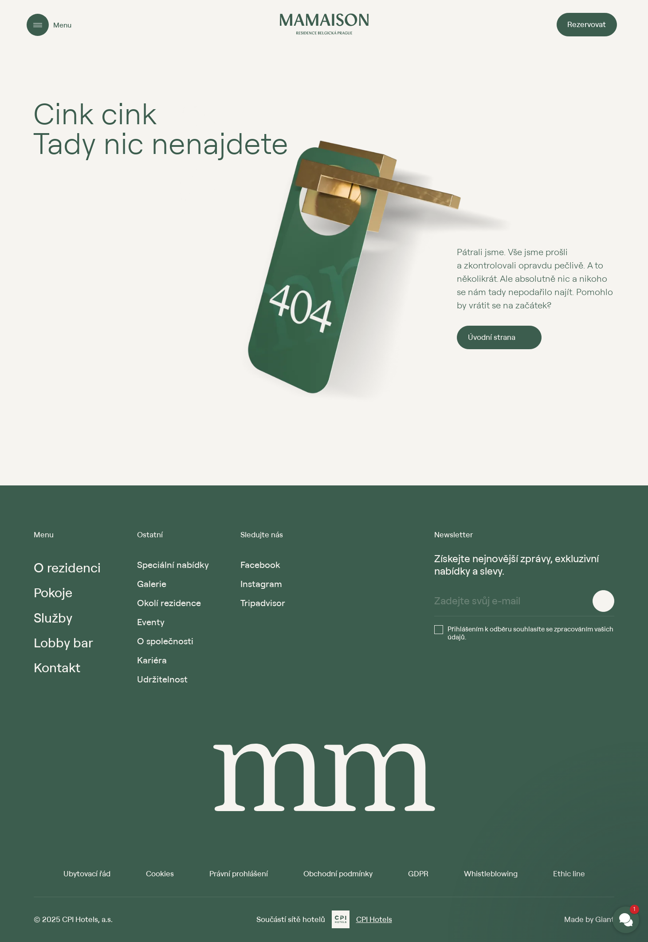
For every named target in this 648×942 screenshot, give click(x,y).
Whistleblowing (491, 873)
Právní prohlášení (238, 873)
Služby (53, 617)
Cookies (160, 873)
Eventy (151, 621)
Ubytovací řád (86, 873)
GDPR (418, 873)
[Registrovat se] (603, 601)
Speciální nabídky (173, 564)
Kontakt (57, 667)
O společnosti (165, 640)
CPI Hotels (374, 919)
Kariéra (152, 660)
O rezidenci (67, 567)
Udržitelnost (162, 679)
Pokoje (53, 592)
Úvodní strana (491, 337)
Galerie (151, 583)
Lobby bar (63, 642)
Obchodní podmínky (338, 873)
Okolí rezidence (169, 602)
